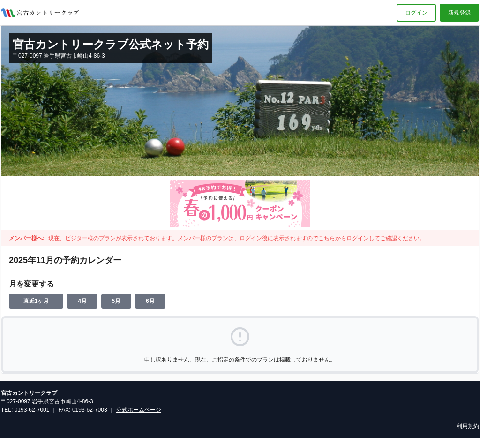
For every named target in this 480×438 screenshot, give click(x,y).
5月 (116, 301)
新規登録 (459, 12)
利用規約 (468, 426)
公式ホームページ (138, 410)
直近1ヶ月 (36, 301)
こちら (326, 238)
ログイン (416, 12)
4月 (82, 301)
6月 (150, 301)
